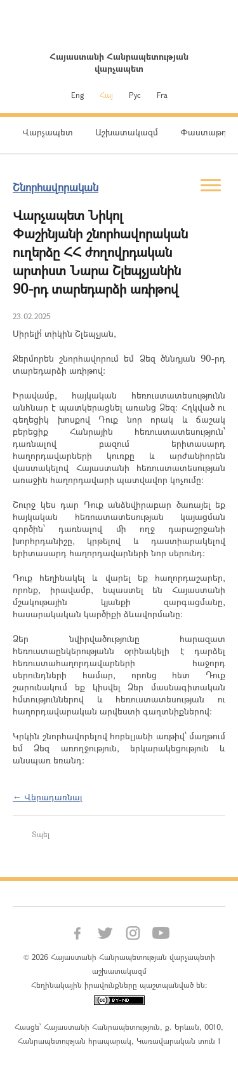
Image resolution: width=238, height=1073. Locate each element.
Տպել (41, 834)
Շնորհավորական (55, 187)
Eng (77, 95)
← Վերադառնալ (48, 797)
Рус (135, 95)
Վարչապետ (47, 132)
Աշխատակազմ (126, 132)
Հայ (106, 95)
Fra (162, 95)
